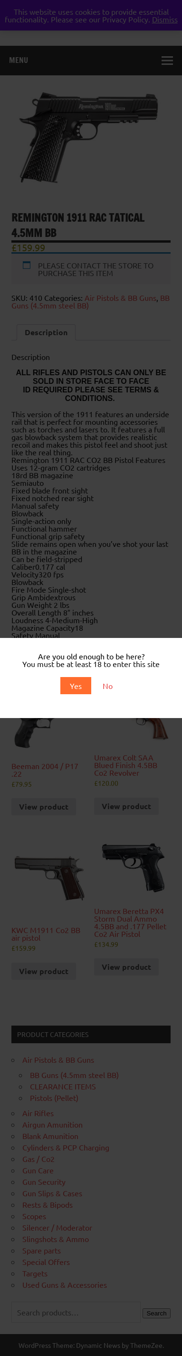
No (108, 685)
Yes (76, 685)
